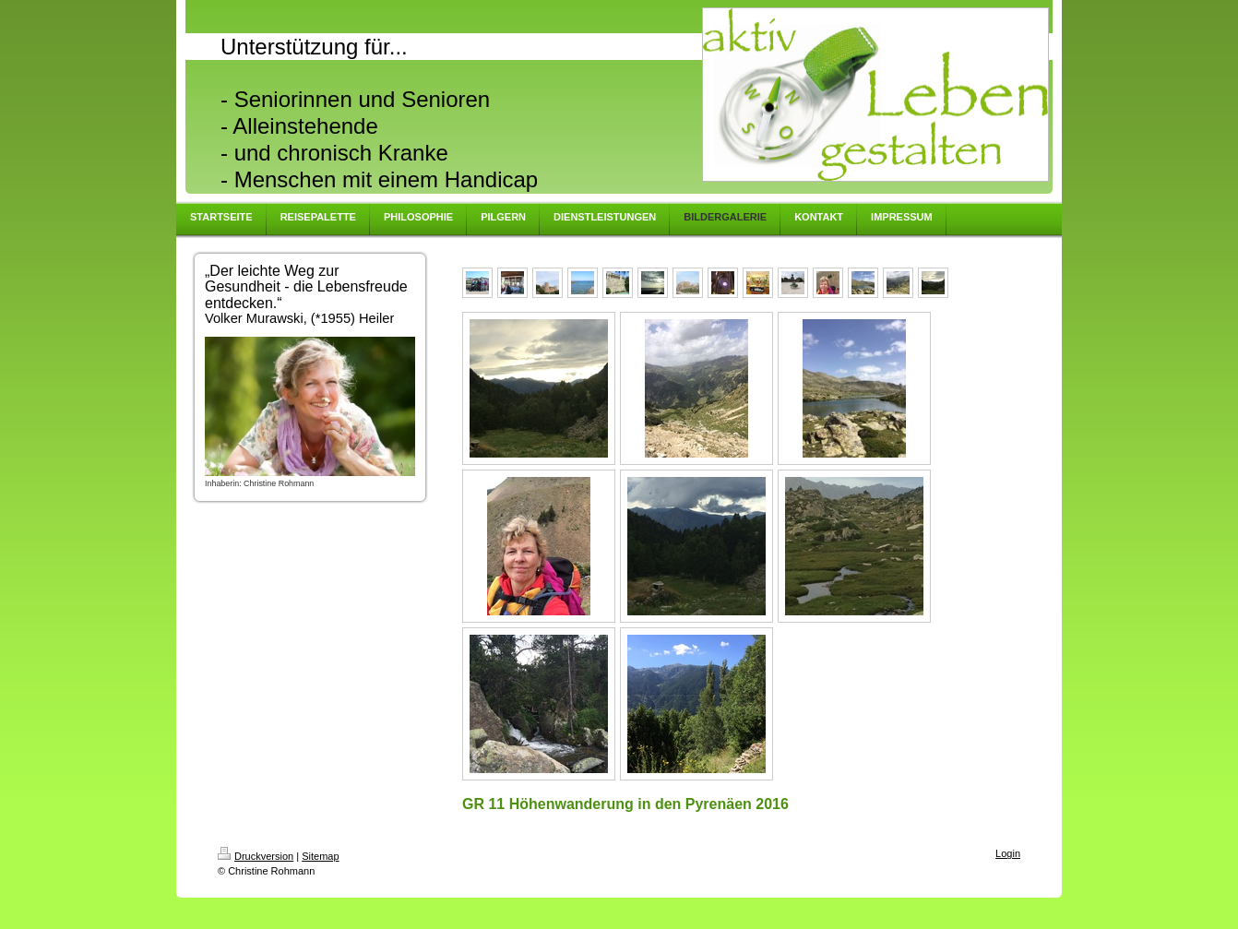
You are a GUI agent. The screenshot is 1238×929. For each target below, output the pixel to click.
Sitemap (320, 856)
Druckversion (255, 856)
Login (1007, 853)
